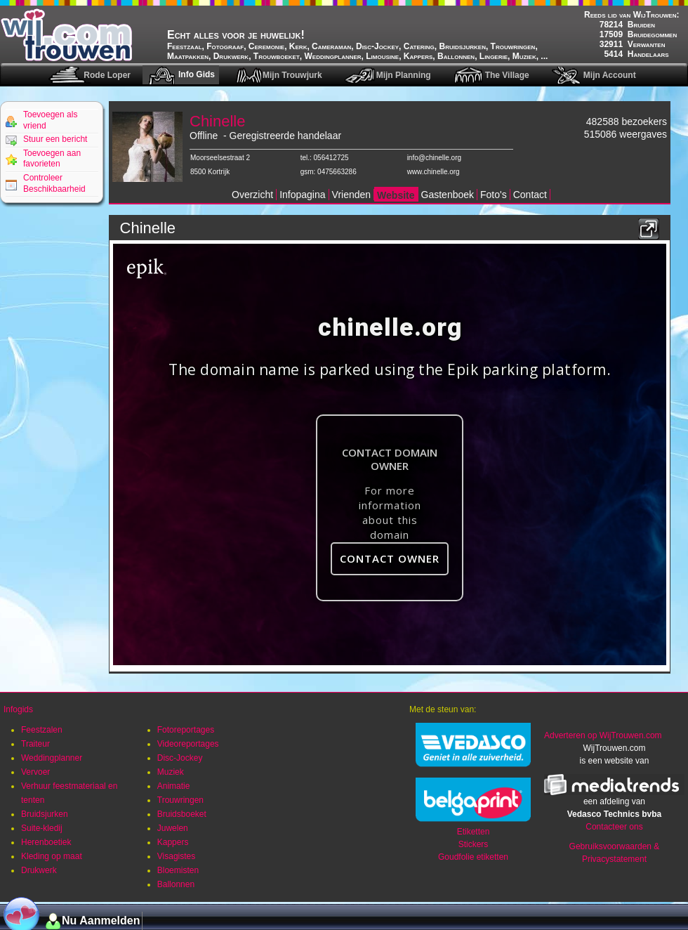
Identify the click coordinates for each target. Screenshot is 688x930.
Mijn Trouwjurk (292, 75)
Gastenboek (448, 194)
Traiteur (35, 744)
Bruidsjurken (44, 814)
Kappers (173, 842)
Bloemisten (178, 870)
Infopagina (302, 194)
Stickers (473, 844)
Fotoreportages (185, 730)
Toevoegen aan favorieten (52, 158)
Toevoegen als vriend (50, 120)
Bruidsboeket (181, 814)
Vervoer (35, 772)
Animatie (173, 786)
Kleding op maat (51, 856)
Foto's (493, 194)
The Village (507, 75)
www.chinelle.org (433, 172)
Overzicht (252, 194)
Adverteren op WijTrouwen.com (603, 735)
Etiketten (473, 832)
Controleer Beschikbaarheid (54, 183)
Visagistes (176, 856)
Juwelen (172, 828)
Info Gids (196, 74)
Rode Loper (107, 75)
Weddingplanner (51, 758)
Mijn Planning (403, 75)
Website (395, 195)
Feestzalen (41, 730)
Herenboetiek (46, 842)
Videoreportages (188, 744)
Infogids (18, 709)
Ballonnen (175, 884)
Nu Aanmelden (101, 920)
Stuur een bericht (55, 139)
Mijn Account (609, 75)
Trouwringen (180, 800)
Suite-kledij (41, 828)
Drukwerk (39, 870)
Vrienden (351, 194)
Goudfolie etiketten (473, 857)
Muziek (170, 772)
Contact (530, 194)
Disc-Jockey (180, 758)
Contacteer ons (614, 827)
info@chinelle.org (434, 158)
